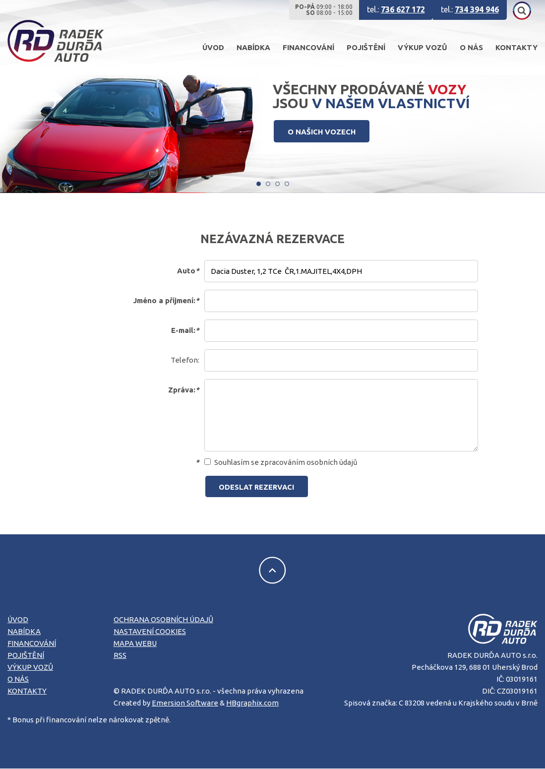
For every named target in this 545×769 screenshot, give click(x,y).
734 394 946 (477, 9)
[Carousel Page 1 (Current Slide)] (258, 184)
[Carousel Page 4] (287, 184)
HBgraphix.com (252, 703)
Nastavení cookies (150, 632)
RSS (120, 656)
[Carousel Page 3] (277, 184)
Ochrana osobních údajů (163, 620)
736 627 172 (403, 9)
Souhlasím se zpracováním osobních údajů (281, 462)
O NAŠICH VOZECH (323, 132)
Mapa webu (135, 644)
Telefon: (185, 360)
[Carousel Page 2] (268, 184)
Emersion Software (185, 703)
